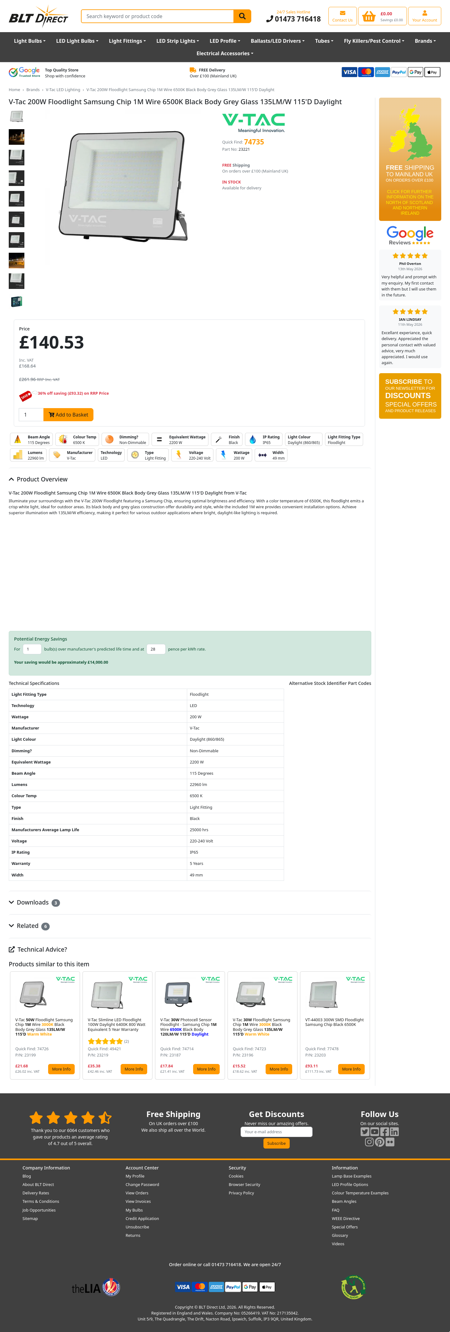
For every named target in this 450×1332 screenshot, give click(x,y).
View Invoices (138, 1201)
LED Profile (223, 40)
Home (14, 89)
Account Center (142, 1168)
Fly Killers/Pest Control (372, 40)
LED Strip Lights (175, 40)
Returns (133, 1235)
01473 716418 (293, 19)
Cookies (236, 1176)
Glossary (340, 1235)
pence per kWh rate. (187, 649)
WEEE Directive (346, 1218)
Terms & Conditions (40, 1201)
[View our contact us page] (342, 16)
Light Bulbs (28, 40)
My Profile (135, 1176)
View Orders (137, 1193)
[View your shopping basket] (382, 16)
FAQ (335, 1210)
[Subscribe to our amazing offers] (276, 1132)
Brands (423, 40)
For (17, 649)
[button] (366, 1025)
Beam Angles (344, 1201)
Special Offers (345, 1227)
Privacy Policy (241, 1193)
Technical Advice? (38, 949)
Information (345, 1168)
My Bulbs (134, 1210)
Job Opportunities (39, 1210)
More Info (61, 1069)
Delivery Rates (35, 1193)
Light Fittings (125, 40)
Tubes (322, 40)
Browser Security (244, 1184)
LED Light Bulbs (75, 40)
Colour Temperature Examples (360, 1193)
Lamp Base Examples (352, 1176)
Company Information (46, 1168)
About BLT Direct (38, 1184)
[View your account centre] (424, 16)
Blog (26, 1176)
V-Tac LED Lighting (63, 89)
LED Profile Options (350, 1184)
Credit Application (142, 1218)
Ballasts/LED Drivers (276, 40)
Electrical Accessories (223, 53)
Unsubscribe (137, 1227)
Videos (338, 1244)
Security (237, 1168)
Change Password (142, 1184)
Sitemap (30, 1218)
